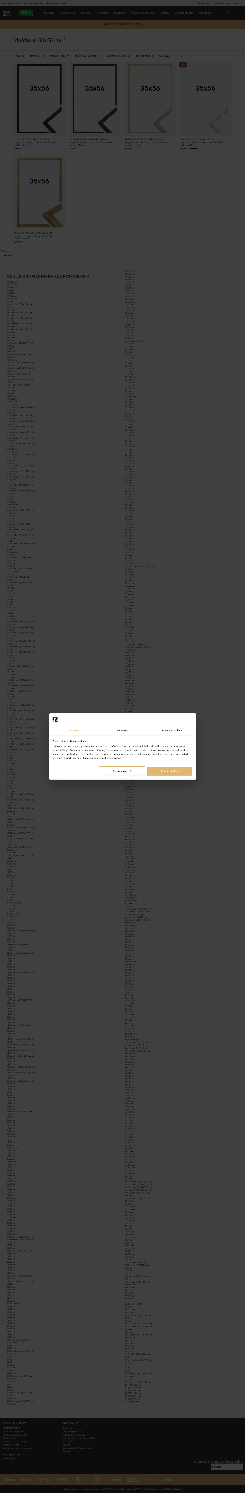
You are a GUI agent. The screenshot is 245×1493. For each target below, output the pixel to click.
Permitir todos (169, 771)
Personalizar (122, 771)
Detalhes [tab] (122, 730)
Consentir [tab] (73, 730)
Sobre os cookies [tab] (171, 730)
